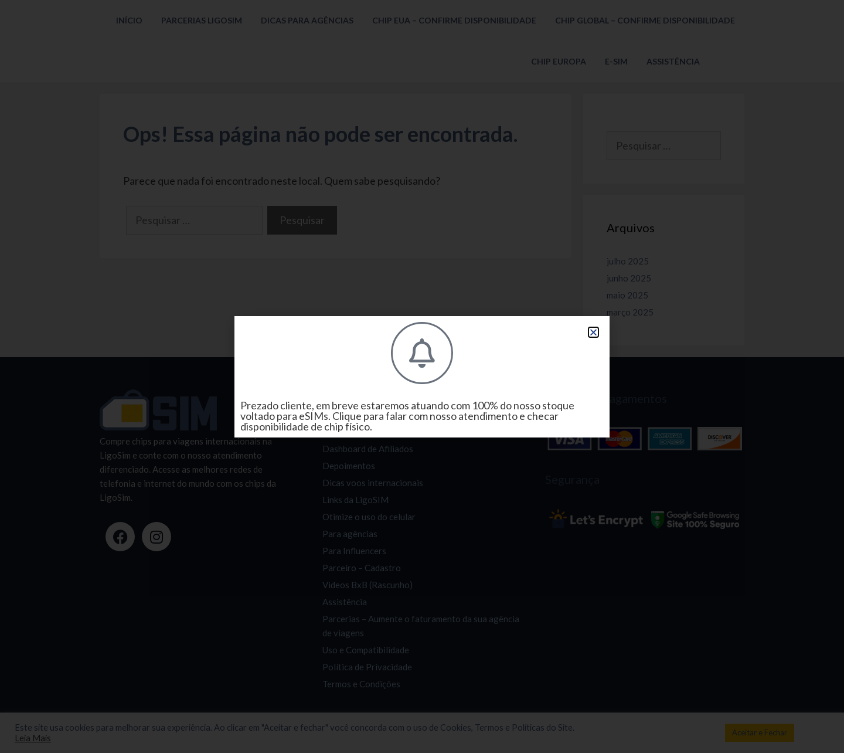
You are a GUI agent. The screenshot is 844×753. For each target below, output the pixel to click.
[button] (593, 332)
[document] (422, 376)
